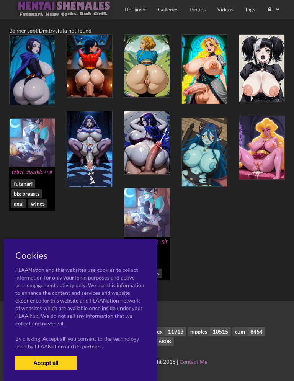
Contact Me (193, 361)
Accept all (45, 362)
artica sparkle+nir (32, 172)
